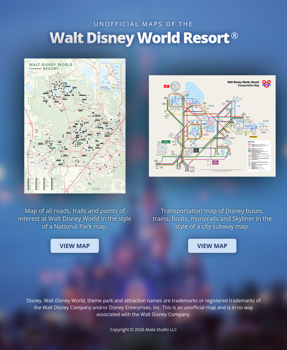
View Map (75, 246)
